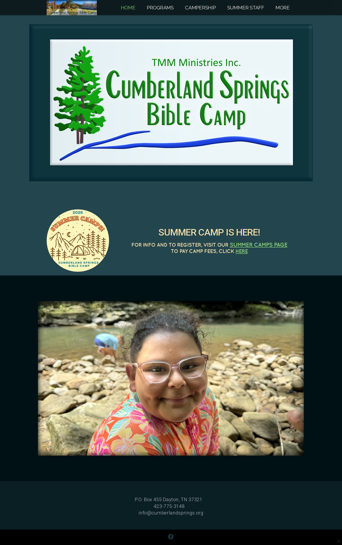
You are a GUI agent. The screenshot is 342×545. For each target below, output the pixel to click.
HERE (241, 251)
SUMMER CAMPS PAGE (258, 244)
